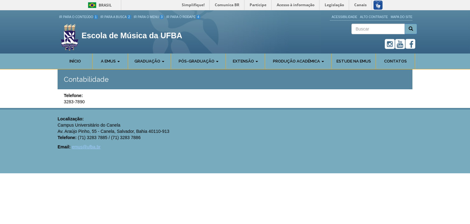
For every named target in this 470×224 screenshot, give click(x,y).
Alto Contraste (374, 17)
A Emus (110, 61)
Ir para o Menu (149, 17)
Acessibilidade (344, 17)
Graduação (149, 61)
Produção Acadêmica (298, 61)
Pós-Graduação (199, 61)
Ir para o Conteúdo (78, 17)
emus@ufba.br (86, 146)
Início (75, 61)
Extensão (245, 61)
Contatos (395, 61)
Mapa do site (401, 17)
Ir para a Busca (116, 17)
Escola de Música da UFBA (132, 35)
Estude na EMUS (353, 61)
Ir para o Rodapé (183, 17)
